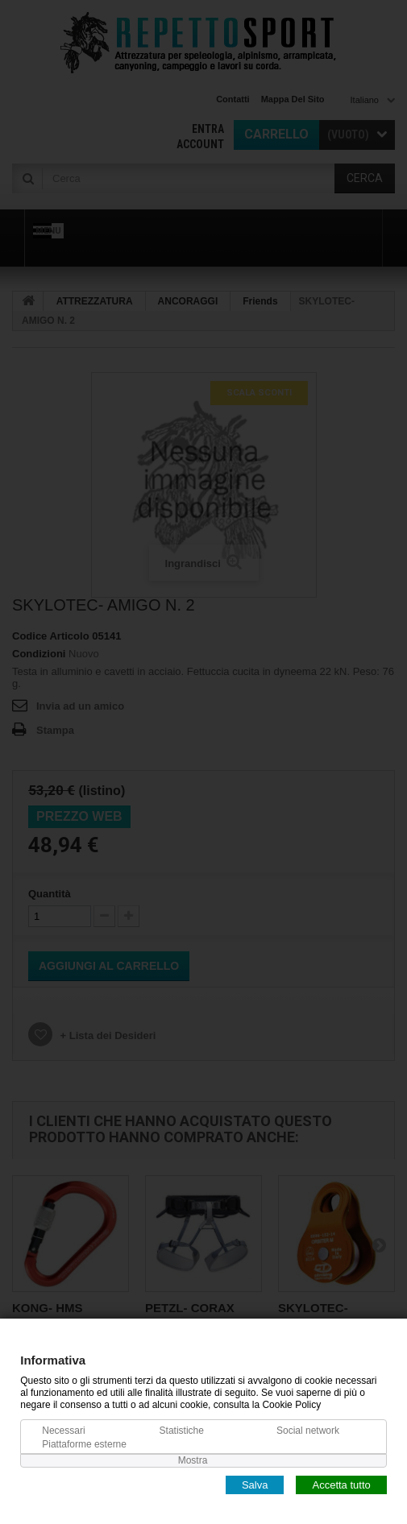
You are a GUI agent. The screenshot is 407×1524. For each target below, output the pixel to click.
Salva (255, 1484)
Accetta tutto (341, 1484)
